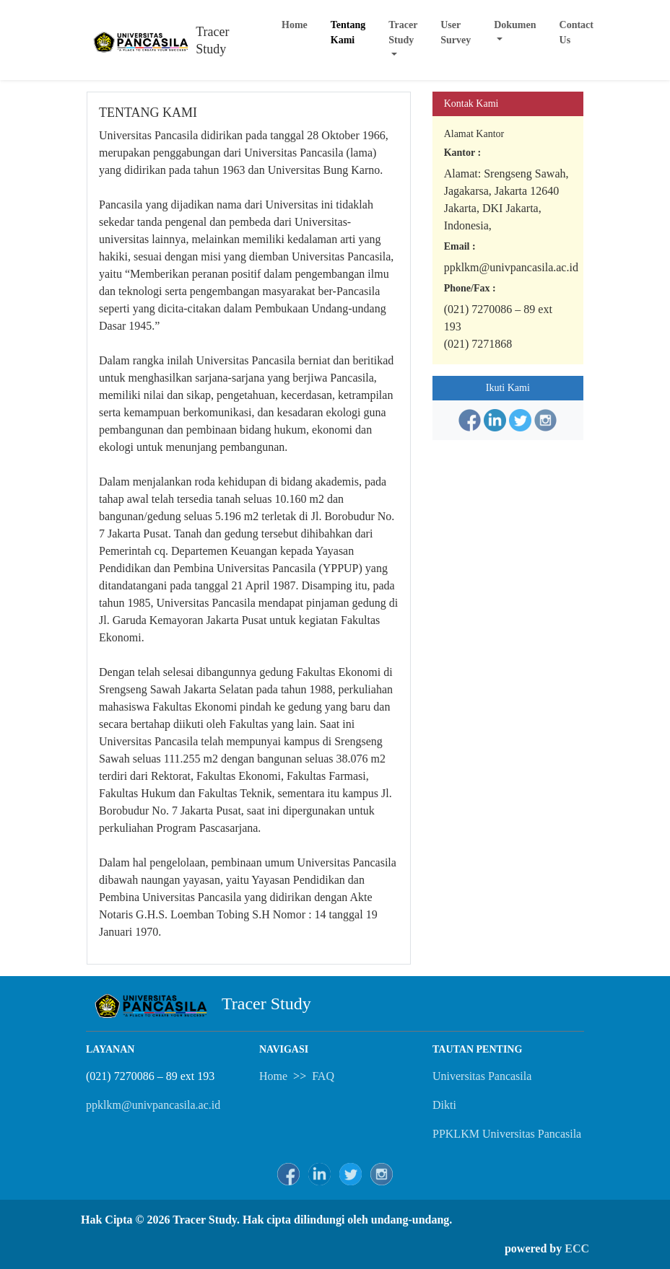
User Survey (455, 32)
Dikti (444, 1105)
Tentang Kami (348, 32)
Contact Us (576, 32)
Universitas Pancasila (481, 1076)
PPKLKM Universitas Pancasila (506, 1134)
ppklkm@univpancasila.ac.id (153, 1105)
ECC (577, 1248)
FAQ (323, 1076)
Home (295, 24)
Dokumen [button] (515, 24)
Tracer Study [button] (402, 32)
